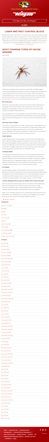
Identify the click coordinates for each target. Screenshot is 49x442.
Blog (2, 208)
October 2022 (5, 360)
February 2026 (5, 252)
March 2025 (4, 280)
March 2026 (4, 249)
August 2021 (4, 403)
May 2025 (4, 274)
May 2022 (4, 375)
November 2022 (6, 357)
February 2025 (5, 283)
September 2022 (6, 363)
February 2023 (5, 347)
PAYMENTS (8, 438)
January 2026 (5, 255)
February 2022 (5, 384)
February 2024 (5, 320)
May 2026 (4, 243)
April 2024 (4, 314)
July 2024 (4, 304)
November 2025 (6, 258)
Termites (3, 227)
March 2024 (4, 317)
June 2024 (4, 308)
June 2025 (4, 271)
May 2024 (4, 311)
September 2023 (6, 335)
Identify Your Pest (30, 436)
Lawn (2, 214)
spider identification (13, 99)
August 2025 (4, 264)
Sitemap (44, 433)
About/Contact (13, 430)
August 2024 (5, 301)
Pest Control (4, 224)
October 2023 (5, 332)
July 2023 (4, 341)
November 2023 (6, 329)
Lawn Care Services (9, 434)
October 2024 (5, 295)
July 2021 (3, 406)
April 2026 (4, 246)
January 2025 (5, 286)
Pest (2, 221)
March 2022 (4, 381)
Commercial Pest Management (22, 432)
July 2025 (4, 268)
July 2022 (4, 369)
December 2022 (6, 354)
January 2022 (5, 387)
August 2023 (4, 338)
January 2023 (5, 351)
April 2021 (4, 415)
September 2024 (6, 298)
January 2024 (5, 323)
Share (12, 199)
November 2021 (6, 394)
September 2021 (6, 400)
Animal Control (5, 205)
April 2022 (4, 378)
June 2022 (4, 372)
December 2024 (6, 289)
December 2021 (6, 391)
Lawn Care (4, 218)
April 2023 (4, 344)
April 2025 (4, 277)
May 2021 (4, 412)
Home (5, 430)
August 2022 (4, 366)
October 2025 (5, 261)
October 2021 (5, 397)
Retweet (6, 199)
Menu (24, 25)
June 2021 (4, 409)
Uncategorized (5, 230)
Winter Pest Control (7, 236)
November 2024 (6, 292)
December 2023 (6, 326)
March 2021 (4, 418)
